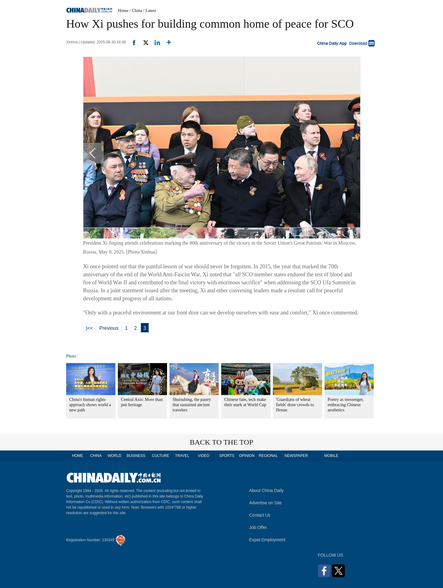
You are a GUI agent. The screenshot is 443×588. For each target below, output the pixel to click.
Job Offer (258, 527)
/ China (136, 10)
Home (123, 10)
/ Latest (149, 10)
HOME (77, 456)
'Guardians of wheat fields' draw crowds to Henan (295, 404)
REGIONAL (268, 456)
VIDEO (203, 456)
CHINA (96, 456)
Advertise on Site (265, 502)
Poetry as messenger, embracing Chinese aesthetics (346, 404)
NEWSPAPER (296, 456)
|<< (89, 328)
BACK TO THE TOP (221, 442)
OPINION (247, 456)
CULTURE (160, 456)
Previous (108, 328)
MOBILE (331, 456)
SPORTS (226, 456)
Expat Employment (267, 539)
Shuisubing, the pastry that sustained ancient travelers (192, 404)
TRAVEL (182, 456)
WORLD (115, 456)
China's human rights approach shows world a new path (90, 404)
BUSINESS (136, 456)
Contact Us (259, 515)
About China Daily (266, 490)
